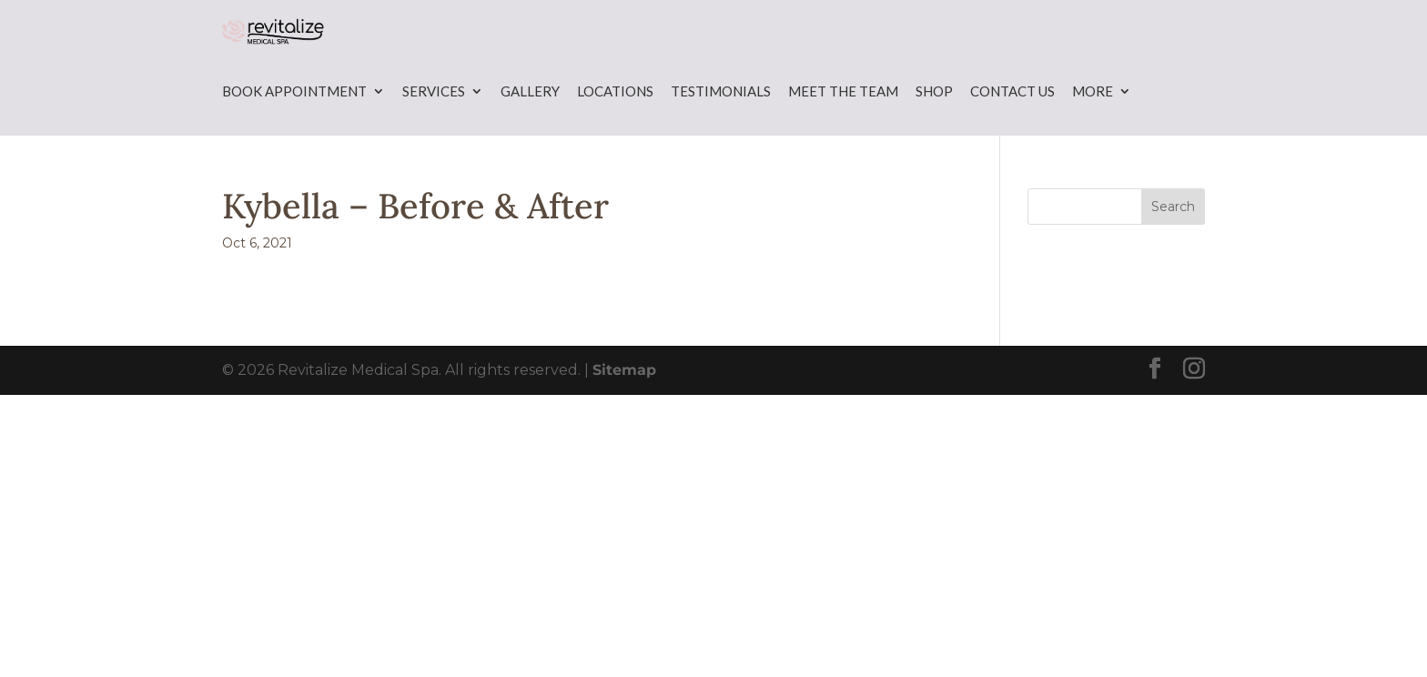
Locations (615, 123)
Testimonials (721, 123)
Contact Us (1012, 123)
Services (433, 123)
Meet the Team (843, 123)
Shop (934, 123)
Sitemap (624, 402)
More (1092, 123)
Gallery (530, 123)
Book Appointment (294, 123)
